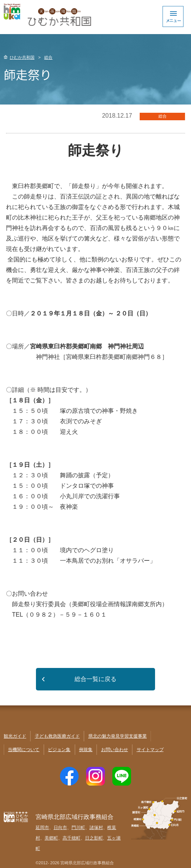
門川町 (78, 827)
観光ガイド (15, 736)
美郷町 (51, 838)
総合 (48, 57)
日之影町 (94, 838)
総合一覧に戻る (95, 679)
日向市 (60, 827)
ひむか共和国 (22, 57)
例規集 (86, 749)
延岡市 (42, 827)
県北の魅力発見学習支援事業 (117, 736)
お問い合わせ (114, 749)
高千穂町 (72, 838)
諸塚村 (96, 827)
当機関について (23, 749)
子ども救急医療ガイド (57, 736)
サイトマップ (150, 749)
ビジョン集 (59, 749)
